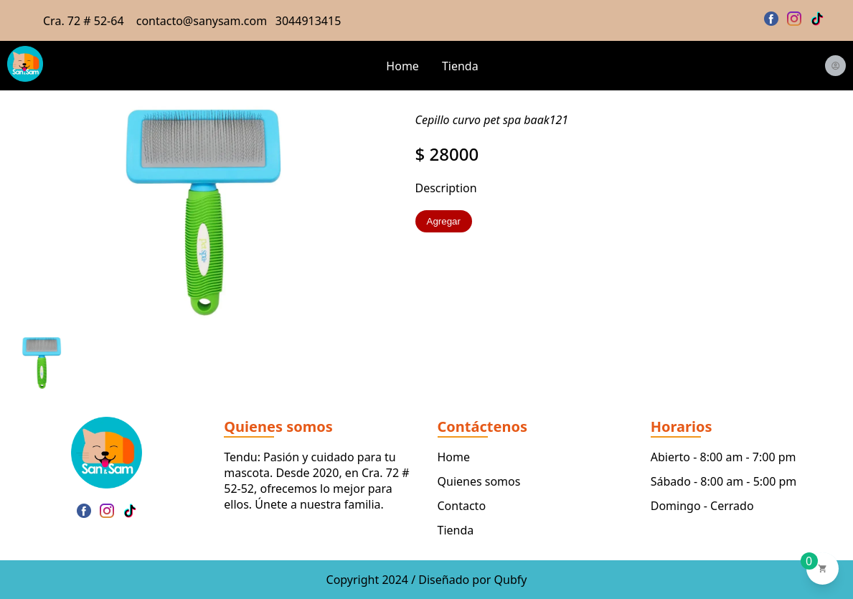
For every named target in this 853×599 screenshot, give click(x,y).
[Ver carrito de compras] (822, 568)
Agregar (444, 221)
